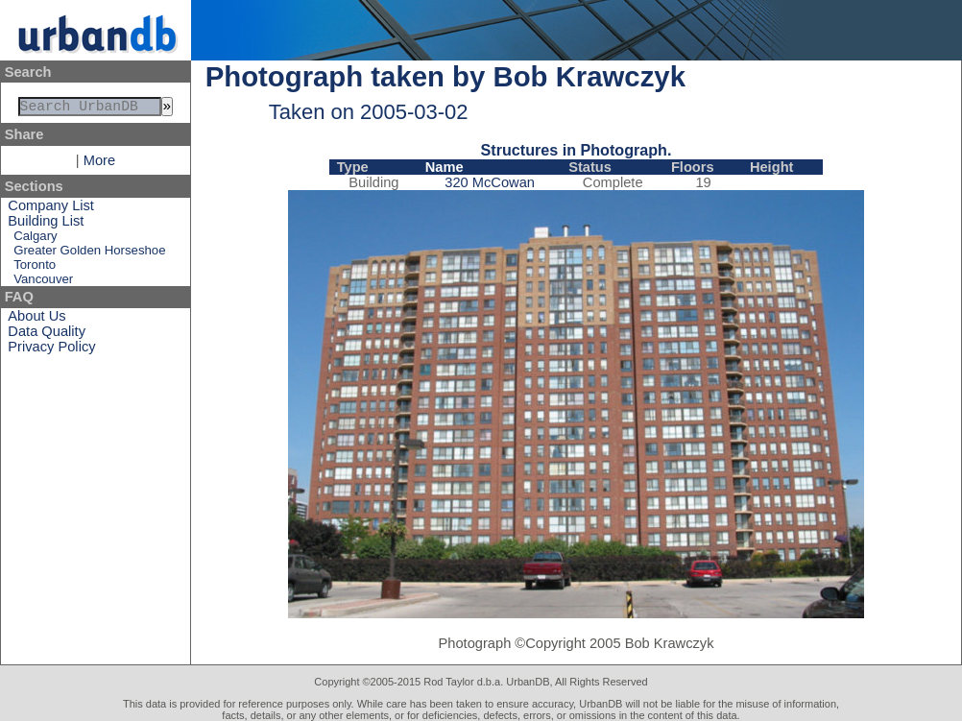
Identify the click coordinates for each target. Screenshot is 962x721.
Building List (46, 224)
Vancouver (43, 283)
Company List (51, 209)
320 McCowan (490, 182)
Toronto (34, 268)
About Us (36, 319)
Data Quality (46, 335)
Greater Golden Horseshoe (89, 254)
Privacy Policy (51, 350)
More (99, 164)
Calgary (35, 239)
